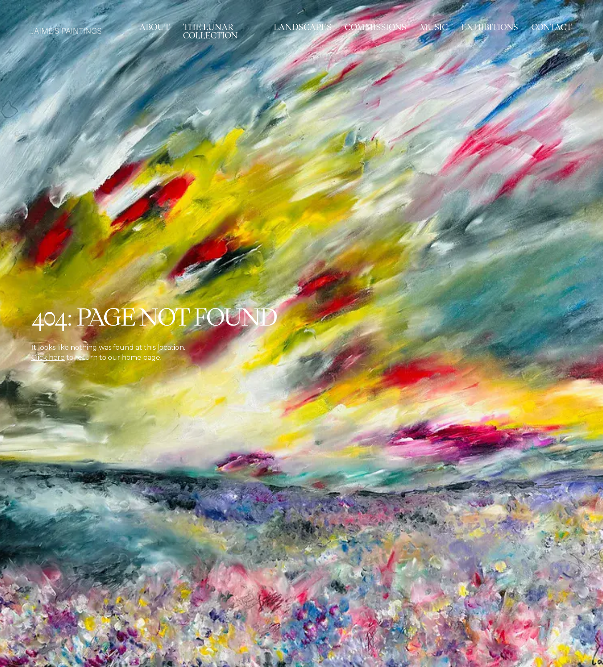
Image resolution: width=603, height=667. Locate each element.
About (154, 27)
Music (434, 27)
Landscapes (303, 27)
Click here (48, 357)
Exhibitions (489, 27)
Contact (551, 27)
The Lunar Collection (210, 31)
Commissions (375, 27)
